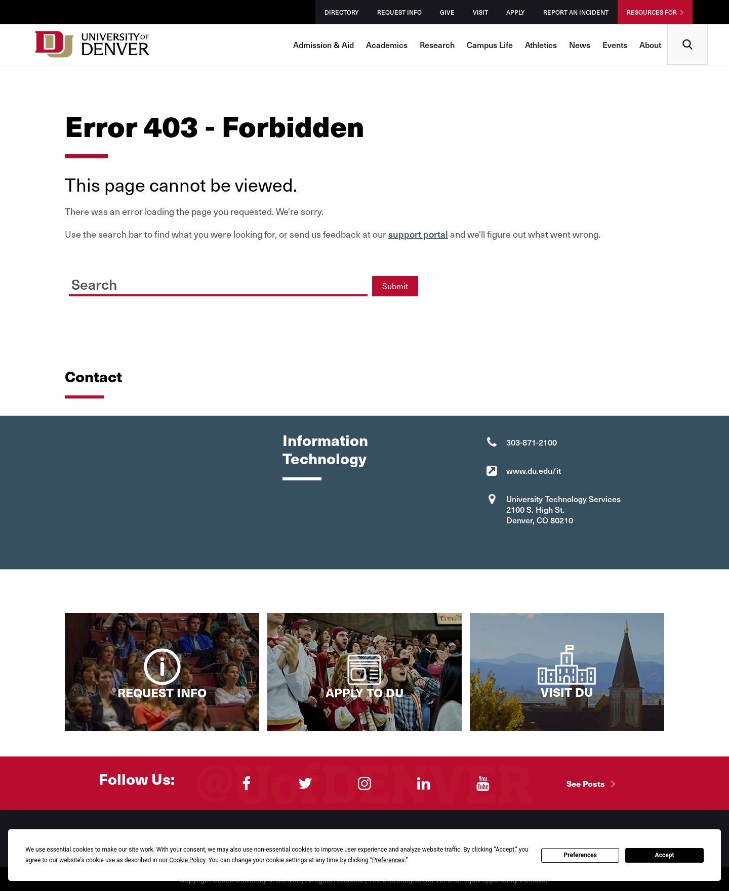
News (579, 44)
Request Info (399, 12)
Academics (387, 44)
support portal (418, 234)
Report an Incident (576, 12)
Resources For (652, 12)
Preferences (580, 855)
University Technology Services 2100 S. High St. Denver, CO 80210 (563, 509)
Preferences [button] (388, 860)
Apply (515, 12)
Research (437, 44)
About (650, 44)
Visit (480, 12)
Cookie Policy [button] (187, 860)
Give (447, 12)
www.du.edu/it (533, 470)
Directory (342, 12)
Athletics (541, 44)
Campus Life (490, 44)
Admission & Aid (323, 44)
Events (614, 44)
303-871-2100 (531, 442)
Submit (395, 286)
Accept (664, 855)
